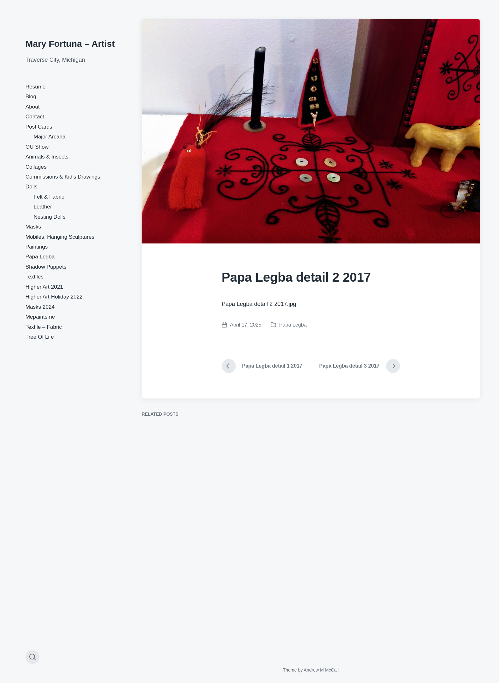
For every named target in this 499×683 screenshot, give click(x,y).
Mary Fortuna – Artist (70, 44)
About (32, 107)
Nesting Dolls (50, 217)
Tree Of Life (39, 337)
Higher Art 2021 (44, 287)
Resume (35, 87)
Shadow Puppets (46, 267)
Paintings (36, 247)
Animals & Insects (46, 157)
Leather (43, 207)
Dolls (31, 187)
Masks (33, 227)
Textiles (34, 277)
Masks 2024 (40, 307)
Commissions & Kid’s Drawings (62, 177)
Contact (34, 117)
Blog (30, 97)
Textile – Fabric (43, 327)
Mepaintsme (40, 317)
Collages (35, 167)
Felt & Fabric (49, 197)
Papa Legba (40, 257)
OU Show (37, 147)
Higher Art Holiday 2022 (54, 297)
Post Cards (38, 127)
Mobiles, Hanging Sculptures (59, 237)
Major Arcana (50, 137)
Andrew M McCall (321, 669)
